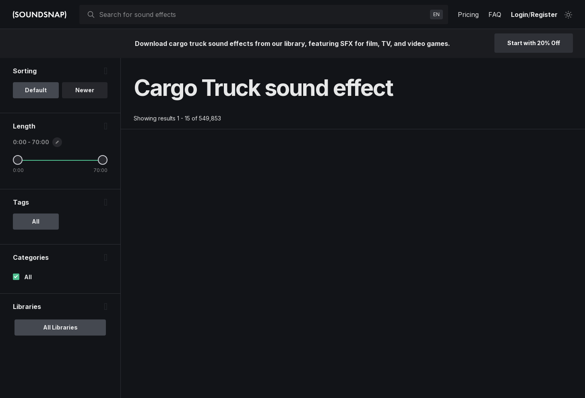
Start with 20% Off (533, 42)
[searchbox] (263, 14)
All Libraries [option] (60, 327)
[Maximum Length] (102, 160)
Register (544, 14)
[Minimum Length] (18, 160)
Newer (84, 90)
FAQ (494, 14)
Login (519, 14)
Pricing (468, 14)
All (28, 277)
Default (36, 90)
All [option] (35, 221)
